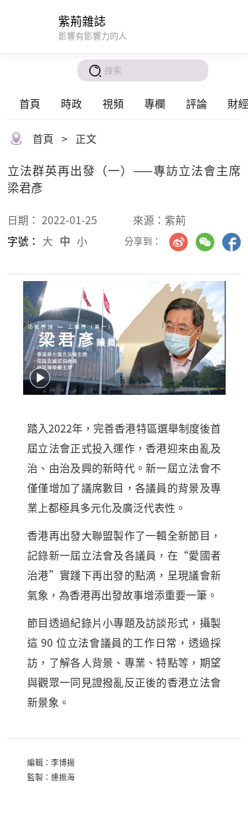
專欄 (154, 103)
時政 (71, 103)
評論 (196, 103)
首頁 (29, 103)
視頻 (113, 103)
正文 (86, 138)
